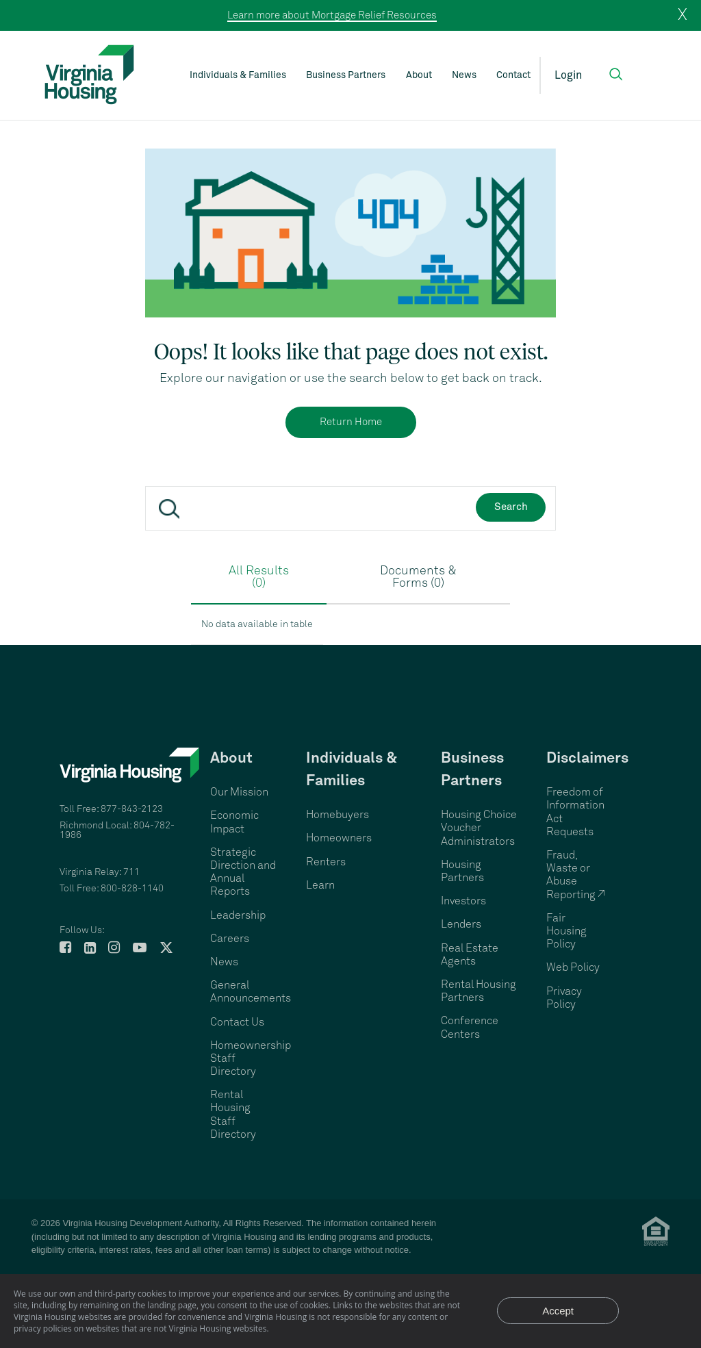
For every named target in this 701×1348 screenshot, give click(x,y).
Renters (326, 861)
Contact (513, 75)
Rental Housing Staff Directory (233, 1114)
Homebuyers (337, 814)
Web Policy (573, 967)
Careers (229, 938)
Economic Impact (234, 822)
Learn (320, 885)
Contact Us (237, 1022)
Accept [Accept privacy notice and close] (558, 1311)
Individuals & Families (238, 75)
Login (568, 75)
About (419, 75)
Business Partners (345, 75)
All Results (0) (259, 577)
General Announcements (250, 992)
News (464, 75)
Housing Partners (462, 871)
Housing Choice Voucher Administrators (479, 827)
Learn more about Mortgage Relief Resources (332, 15)
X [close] (682, 15)
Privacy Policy (564, 998)
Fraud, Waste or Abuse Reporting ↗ (575, 875)
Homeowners (339, 837)
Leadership (238, 915)
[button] (615, 74)
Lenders (461, 924)
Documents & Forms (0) (418, 577)
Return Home (351, 422)
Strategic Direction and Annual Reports (243, 872)
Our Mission (239, 792)
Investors (463, 900)
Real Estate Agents (469, 955)
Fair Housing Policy (566, 931)
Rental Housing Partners (478, 991)
